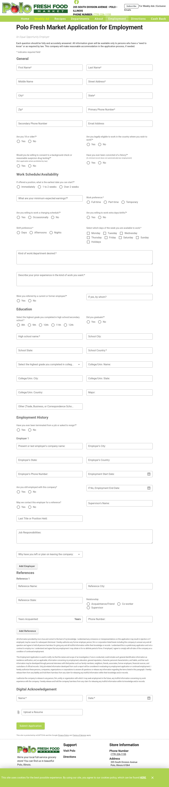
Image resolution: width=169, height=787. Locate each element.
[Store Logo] (38, 749)
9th (34, 324)
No (34, 141)
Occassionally (40, 217)
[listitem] (69, 751)
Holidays (96, 241)
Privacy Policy (63, 735)
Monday (95, 233)
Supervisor (97, 607)
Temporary (132, 202)
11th (58, 324)
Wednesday (130, 233)
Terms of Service (79, 735)
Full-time (96, 202)
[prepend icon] (18, 712)
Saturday (128, 237)
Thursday (96, 237)
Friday (112, 237)
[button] (50, 364)
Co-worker (127, 603)
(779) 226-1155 (102, 14)
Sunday (144, 237)
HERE (143, 777)
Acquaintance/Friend (103, 603)
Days (24, 232)
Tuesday (112, 233)
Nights (58, 232)
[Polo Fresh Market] (36, 7)
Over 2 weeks (71, 186)
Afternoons (40, 232)
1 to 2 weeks (49, 186)
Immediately (28, 186)
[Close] (152, 777)
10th (46, 324)
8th (23, 324)
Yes (23, 141)
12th (71, 324)
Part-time (113, 202)
